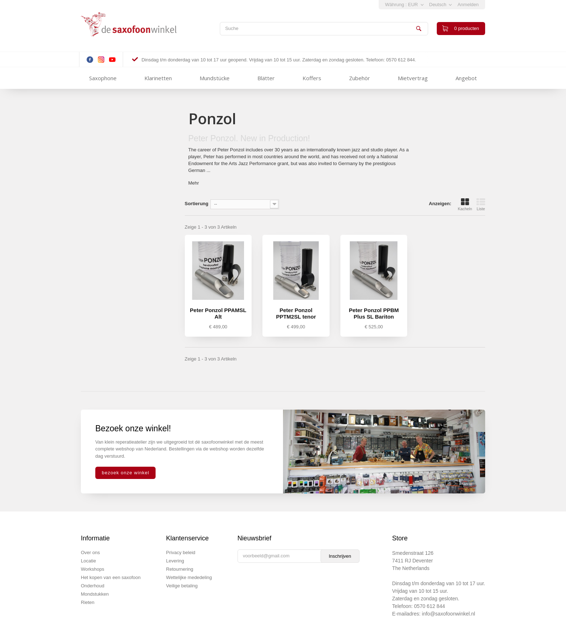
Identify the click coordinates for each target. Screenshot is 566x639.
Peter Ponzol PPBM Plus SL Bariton (374, 313)
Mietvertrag (413, 78)
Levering (175, 561)
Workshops (92, 569)
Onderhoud (92, 585)
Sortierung (197, 203)
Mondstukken (95, 594)
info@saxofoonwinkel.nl (448, 614)
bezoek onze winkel (125, 472)
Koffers (311, 78)
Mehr (193, 183)
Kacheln (465, 204)
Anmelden (468, 4)
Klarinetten (158, 78)
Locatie (88, 561)
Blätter (266, 78)
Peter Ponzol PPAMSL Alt (218, 313)
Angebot (466, 78)
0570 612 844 (429, 606)
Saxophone (103, 78)
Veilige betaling (181, 585)
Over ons (90, 552)
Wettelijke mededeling (189, 577)
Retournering (179, 569)
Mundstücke (215, 78)
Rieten (88, 602)
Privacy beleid (180, 552)
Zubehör (359, 78)
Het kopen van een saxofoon (111, 577)
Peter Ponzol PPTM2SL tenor (296, 313)
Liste (480, 204)
